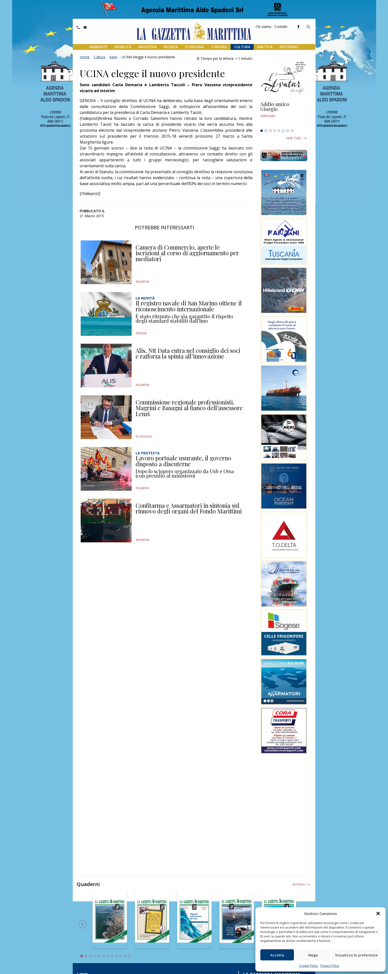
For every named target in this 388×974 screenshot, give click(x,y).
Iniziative (142, 281)
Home (85, 57)
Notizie (141, 333)
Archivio (298, 884)
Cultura (242, 46)
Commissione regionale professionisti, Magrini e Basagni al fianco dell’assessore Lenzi (189, 408)
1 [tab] (261, 130)
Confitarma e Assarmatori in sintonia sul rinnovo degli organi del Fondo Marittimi (189, 508)
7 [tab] (288, 130)
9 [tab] (116, 956)
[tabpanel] (283, 114)
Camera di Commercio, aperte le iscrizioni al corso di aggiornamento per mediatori (187, 253)
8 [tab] (292, 130)
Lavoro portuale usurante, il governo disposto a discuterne (183, 461)
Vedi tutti (293, 138)
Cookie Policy (308, 966)
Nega (313, 955)
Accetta (277, 955)
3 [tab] (270, 130)
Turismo (219, 46)
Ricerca (171, 46)
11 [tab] (125, 956)
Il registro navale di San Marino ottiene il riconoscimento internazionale (189, 306)
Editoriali (289, 46)
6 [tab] (283, 130)
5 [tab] (279, 130)
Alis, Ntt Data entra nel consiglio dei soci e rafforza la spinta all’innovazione (188, 353)
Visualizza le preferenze (356, 955)
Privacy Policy (329, 966)
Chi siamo (263, 26)
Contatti (280, 26)
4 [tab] (274, 130)
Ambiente (98, 46)
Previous (83, 924)
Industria (147, 46)
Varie (113, 57)
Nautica (264, 46)
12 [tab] (129, 956)
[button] (378, 913)
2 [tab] (266, 130)
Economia (194, 46)
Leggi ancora (283, 114)
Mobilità (123, 46)
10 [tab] (121, 956)
